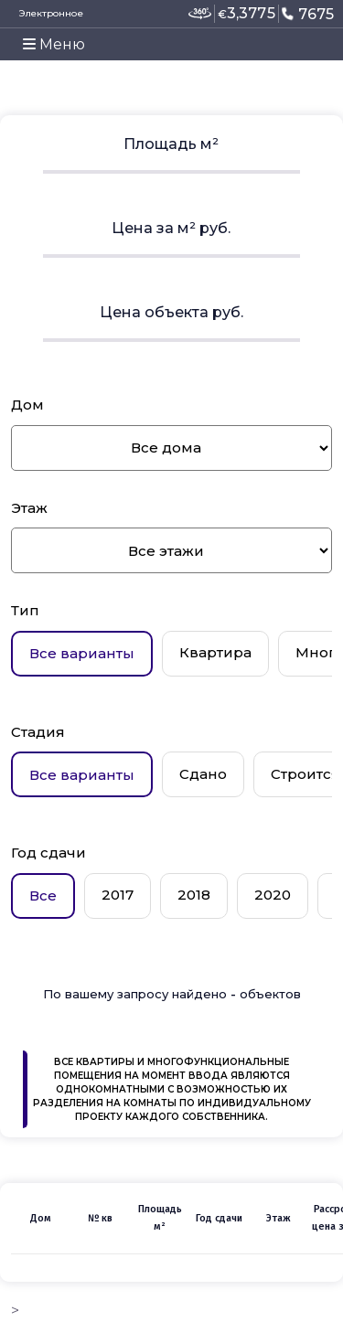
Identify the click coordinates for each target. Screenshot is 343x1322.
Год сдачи (48, 852)
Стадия (38, 732)
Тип (25, 610)
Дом (27, 404)
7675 (307, 14)
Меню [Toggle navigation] (54, 44)
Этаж (29, 508)
